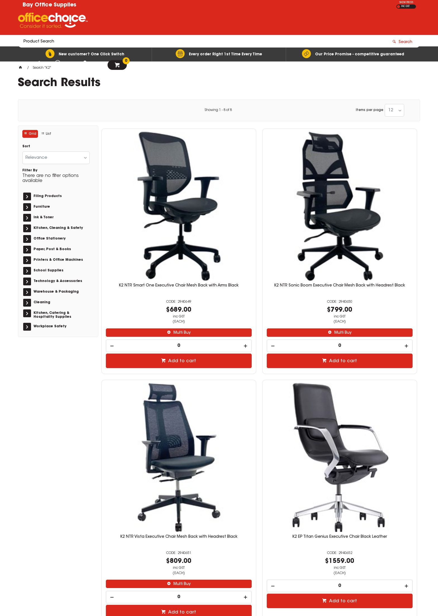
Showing (218, 110)
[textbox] (186, 21)
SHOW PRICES (406, 2)
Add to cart (141, 277)
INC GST (405, 6)
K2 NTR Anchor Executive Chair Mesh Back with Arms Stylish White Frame (299, 377)
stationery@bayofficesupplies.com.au (341, 539)
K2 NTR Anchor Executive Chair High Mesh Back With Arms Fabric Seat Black (219, 377)
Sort (26, 146)
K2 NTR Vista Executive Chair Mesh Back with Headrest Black (299, 204)
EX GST (398, 6)
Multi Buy (141, 249)
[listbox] (394, 110)
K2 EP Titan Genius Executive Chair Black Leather (379, 204)
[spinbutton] (138, 262)
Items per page (369, 110)
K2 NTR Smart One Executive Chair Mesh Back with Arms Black (138, 204)
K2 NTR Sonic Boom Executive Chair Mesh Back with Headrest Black (219, 206)
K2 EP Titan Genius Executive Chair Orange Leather (138, 375)
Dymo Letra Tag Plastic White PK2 (379, 373)
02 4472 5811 (316, 534)
